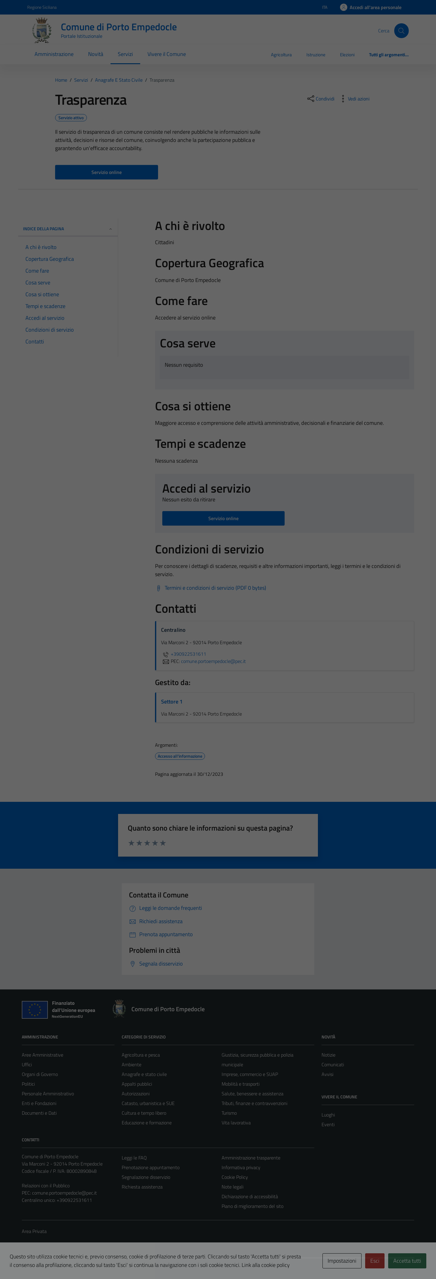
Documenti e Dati (39, 1113)
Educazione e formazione (147, 1122)
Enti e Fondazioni (39, 1103)
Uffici (27, 1064)
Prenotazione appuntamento (151, 1167)
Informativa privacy (241, 1167)
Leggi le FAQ (134, 1157)
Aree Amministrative (42, 1054)
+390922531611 (183, 654)
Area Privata (34, 1231)
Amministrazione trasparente (251, 1157)
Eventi (328, 1124)
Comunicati (333, 1064)
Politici (28, 1083)
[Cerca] (401, 30)
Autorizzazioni (136, 1093)
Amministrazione (54, 54)
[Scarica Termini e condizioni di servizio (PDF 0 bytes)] (210, 588)
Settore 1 (172, 701)
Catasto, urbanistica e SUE (148, 1103)
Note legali (232, 1186)
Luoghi (328, 1114)
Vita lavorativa (236, 1122)
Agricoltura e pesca (141, 1054)
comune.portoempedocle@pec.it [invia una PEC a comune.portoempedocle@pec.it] (213, 661)
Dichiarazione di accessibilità (250, 1196)
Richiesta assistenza (142, 1186)
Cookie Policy (235, 1177)
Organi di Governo (40, 1074)
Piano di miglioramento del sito (252, 1206)
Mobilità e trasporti (240, 1083)
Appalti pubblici (137, 1083)
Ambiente (131, 1064)
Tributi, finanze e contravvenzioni (254, 1103)
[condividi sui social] (320, 98)
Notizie (328, 1054)
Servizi (125, 54)
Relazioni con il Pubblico (46, 1185)
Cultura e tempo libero (144, 1113)
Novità (95, 54)
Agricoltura (281, 54)
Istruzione (315, 54)
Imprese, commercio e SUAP (250, 1074)
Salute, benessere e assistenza (252, 1093)
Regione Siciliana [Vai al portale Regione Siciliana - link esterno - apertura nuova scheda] (42, 7)
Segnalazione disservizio (146, 1177)
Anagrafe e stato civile (144, 1074)
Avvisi (327, 1074)
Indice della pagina (68, 228)
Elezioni (347, 54)
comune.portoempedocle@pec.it (64, 1192)
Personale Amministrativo (48, 1093)
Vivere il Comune (166, 54)
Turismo (229, 1113)
